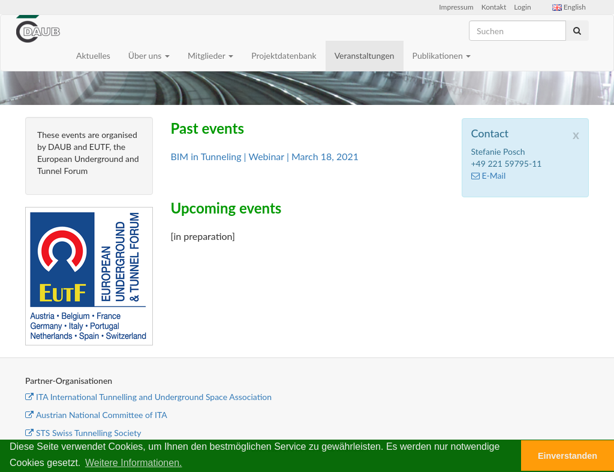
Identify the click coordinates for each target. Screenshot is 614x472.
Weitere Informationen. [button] (133, 463)
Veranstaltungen (365, 55)
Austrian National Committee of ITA (96, 415)
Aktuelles (93, 55)
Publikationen (442, 55)
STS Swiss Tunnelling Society (83, 433)
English (569, 6)
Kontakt (494, 6)
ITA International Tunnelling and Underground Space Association (148, 397)
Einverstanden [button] (567, 456)
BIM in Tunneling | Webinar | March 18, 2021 (265, 156)
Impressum (456, 6)
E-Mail (488, 175)
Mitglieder (210, 55)
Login (522, 6)
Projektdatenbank (284, 55)
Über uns (149, 55)
